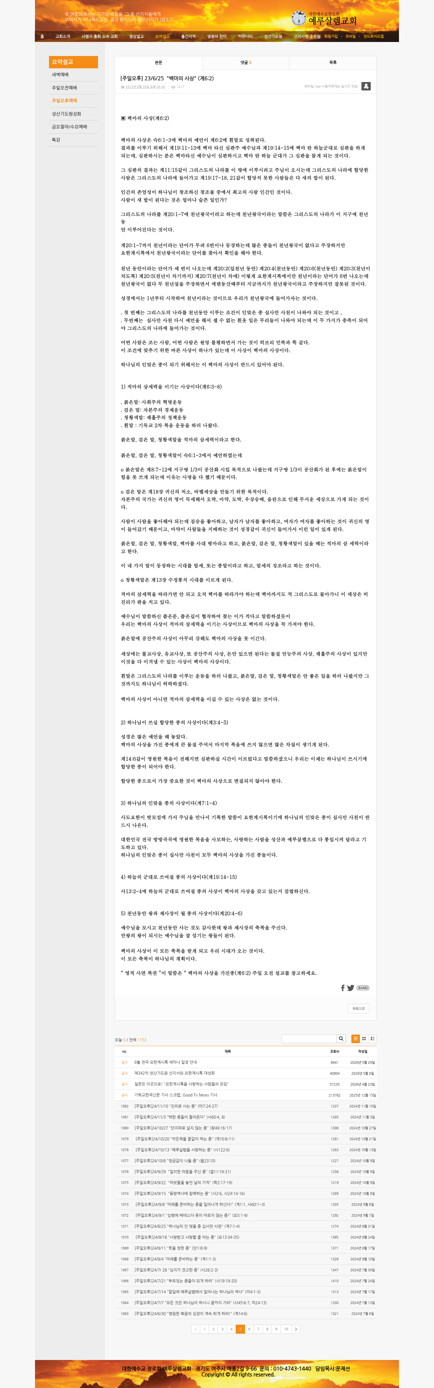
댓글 (246, 62)
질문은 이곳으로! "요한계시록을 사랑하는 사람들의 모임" (181, 1084)
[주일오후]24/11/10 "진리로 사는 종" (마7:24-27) (176, 1106)
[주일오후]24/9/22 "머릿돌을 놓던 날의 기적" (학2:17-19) (183, 1182)
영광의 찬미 (217, 36)
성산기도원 (273, 36)
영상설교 (136, 36)
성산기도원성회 (66, 113)
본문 (158, 62)
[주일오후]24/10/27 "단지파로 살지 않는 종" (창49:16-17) (183, 1128)
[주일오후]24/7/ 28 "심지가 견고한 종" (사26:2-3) (176, 1270)
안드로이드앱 (373, 36)
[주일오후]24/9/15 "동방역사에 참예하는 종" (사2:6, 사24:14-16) (189, 1193)
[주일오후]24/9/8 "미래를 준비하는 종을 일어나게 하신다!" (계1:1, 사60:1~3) (200, 1204)
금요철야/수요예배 (69, 126)
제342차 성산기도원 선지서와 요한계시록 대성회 (174, 1073)
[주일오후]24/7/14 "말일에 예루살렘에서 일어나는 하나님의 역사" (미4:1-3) (198, 1291)
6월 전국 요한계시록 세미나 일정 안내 (165, 1062)
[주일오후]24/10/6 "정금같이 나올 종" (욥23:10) (175, 1160)
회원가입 (331, 36)
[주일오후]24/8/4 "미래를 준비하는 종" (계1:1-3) (175, 1259)
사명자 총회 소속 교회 (99, 36)
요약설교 (162, 36)
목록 (333, 62)
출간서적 (188, 36)
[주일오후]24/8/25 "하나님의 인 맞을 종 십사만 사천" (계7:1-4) (187, 1226)
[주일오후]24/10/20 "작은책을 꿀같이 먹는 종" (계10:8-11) (184, 1139)
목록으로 (359, 1009)
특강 (56, 140)
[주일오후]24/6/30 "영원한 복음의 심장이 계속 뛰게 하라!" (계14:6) (191, 1313)
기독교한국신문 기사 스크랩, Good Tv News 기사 (175, 1095)
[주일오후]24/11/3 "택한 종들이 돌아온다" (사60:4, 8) (179, 1117)
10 (286, 1329)
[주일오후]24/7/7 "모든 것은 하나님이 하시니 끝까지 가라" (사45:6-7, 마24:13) (201, 1302)
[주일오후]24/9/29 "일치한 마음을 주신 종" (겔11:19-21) (182, 1171)
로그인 (311, 36)
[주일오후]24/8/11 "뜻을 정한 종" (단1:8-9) (171, 1248)
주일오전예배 (64, 87)
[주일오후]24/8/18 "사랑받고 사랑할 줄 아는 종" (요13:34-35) (188, 1237)
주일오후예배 (64, 100)
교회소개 (62, 36)
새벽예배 (60, 74)
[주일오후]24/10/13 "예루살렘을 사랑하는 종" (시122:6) (182, 1149)
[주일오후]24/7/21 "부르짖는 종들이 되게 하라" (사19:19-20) (186, 1281)
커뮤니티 (245, 36)
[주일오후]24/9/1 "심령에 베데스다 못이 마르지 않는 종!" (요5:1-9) (191, 1215)
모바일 (351, 36)
